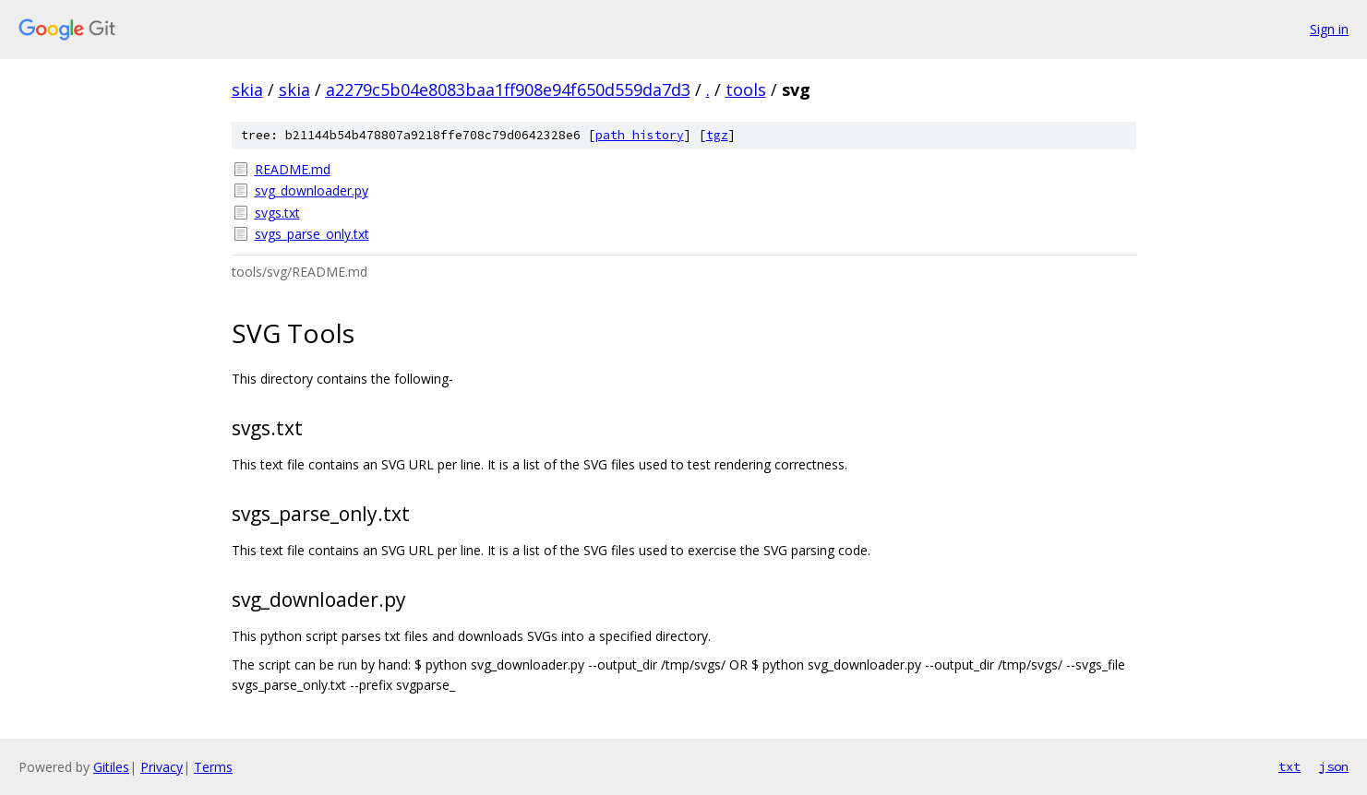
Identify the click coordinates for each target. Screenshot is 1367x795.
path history (639, 135)
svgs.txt (277, 212)
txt (1289, 766)
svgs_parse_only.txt (312, 234)
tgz (717, 135)
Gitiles (111, 767)
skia (247, 89)
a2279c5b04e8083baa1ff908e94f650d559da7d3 (508, 89)
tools (745, 89)
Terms (213, 767)
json (1334, 766)
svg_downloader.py (311, 190)
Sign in (1329, 29)
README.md (292, 169)
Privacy (161, 767)
